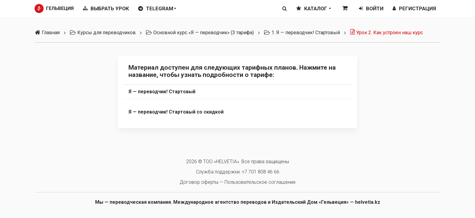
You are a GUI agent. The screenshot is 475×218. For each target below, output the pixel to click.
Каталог (313, 8)
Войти (371, 8)
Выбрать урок (106, 8)
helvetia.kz (367, 202)
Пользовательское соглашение (260, 182)
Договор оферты (199, 182)
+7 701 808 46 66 (260, 172)
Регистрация (414, 8)
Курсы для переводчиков (103, 32)
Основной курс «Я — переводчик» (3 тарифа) (200, 32)
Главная (47, 32)
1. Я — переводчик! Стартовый (302, 32)
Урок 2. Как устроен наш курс (386, 32)
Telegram (157, 8)
